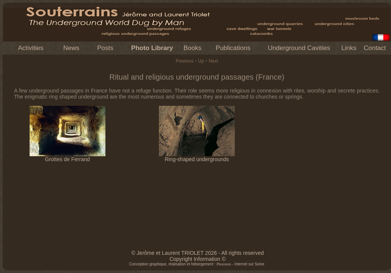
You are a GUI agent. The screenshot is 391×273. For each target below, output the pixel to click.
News (71, 48)
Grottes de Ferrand (67, 156)
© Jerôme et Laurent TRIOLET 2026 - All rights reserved (197, 253)
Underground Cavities (299, 48)
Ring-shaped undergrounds (197, 156)
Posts (105, 48)
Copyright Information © (198, 259)
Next (213, 61)
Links (348, 48)
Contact (375, 48)
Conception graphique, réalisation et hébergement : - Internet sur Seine (196, 264)
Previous (184, 61)
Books (192, 48)
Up (201, 61)
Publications (233, 48)
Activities (30, 48)
